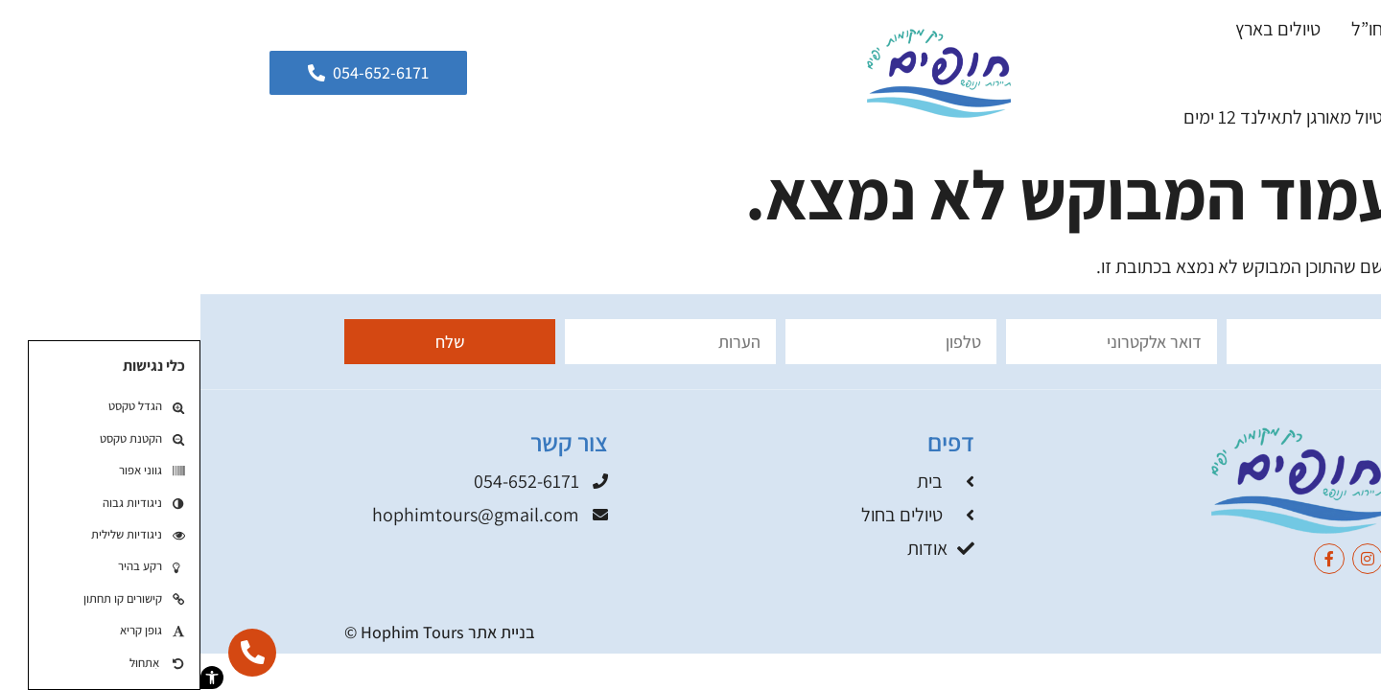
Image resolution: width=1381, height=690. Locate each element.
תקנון (1220, 632)
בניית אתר (301, 632)
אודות (1215, 72)
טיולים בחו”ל (1195, 28)
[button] (11, 677)
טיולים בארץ (1077, 28)
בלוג (1281, 72)
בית (1284, 28)
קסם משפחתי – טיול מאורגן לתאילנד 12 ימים (1140, 116)
